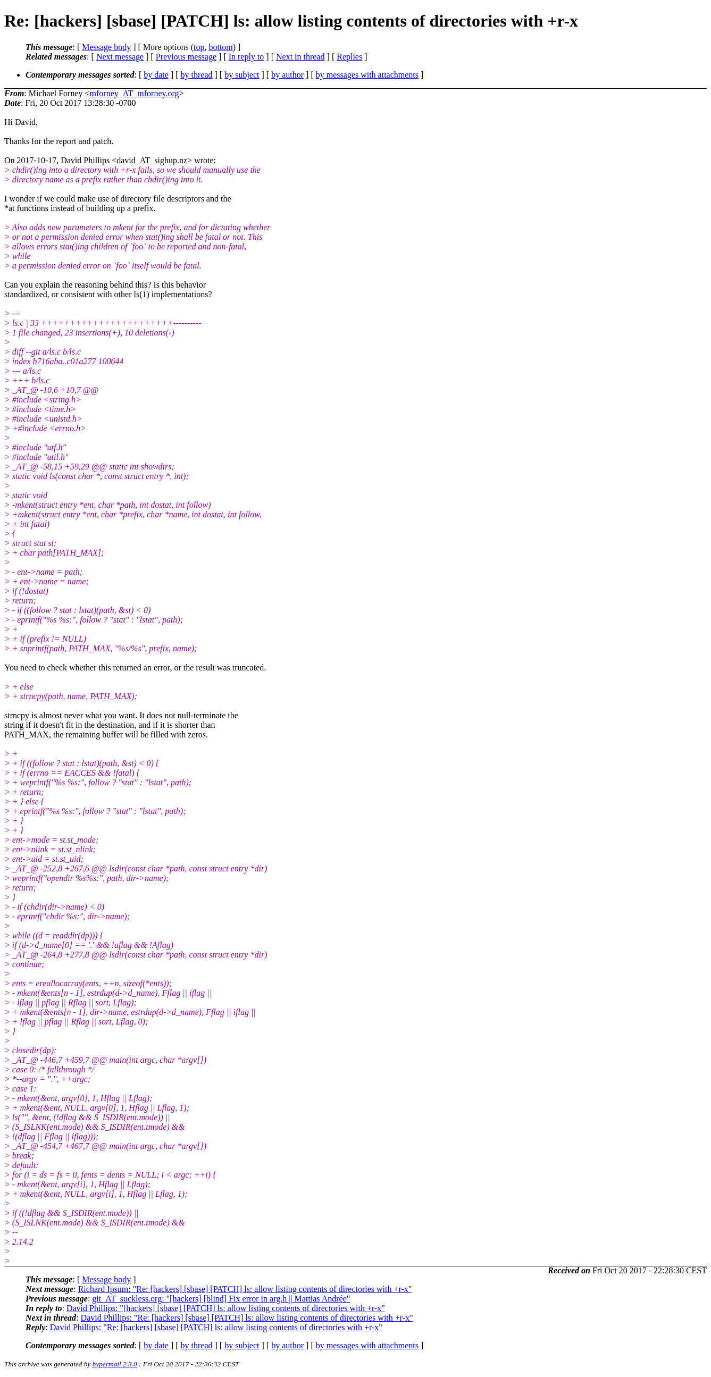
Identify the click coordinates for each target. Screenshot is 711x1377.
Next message (120, 56)
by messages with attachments (367, 74)
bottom (220, 47)
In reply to (246, 56)
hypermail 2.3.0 (115, 1364)
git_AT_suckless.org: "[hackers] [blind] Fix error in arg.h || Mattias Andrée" (221, 1298)
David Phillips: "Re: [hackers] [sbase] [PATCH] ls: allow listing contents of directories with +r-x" (247, 1317)
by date (156, 74)
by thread (197, 74)
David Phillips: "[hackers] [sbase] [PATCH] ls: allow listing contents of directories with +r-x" (225, 1308)
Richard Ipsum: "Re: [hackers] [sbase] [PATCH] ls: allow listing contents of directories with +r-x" (245, 1289)
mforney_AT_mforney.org (134, 93)
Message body (106, 47)
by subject (241, 74)
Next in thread (300, 56)
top (199, 47)
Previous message (186, 56)
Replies (349, 56)
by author (287, 74)
